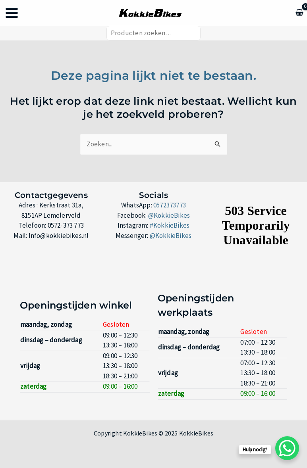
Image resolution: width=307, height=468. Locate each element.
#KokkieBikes (169, 225)
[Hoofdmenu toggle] (11, 13)
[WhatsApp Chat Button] (287, 448)
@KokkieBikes (169, 215)
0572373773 (169, 205)
